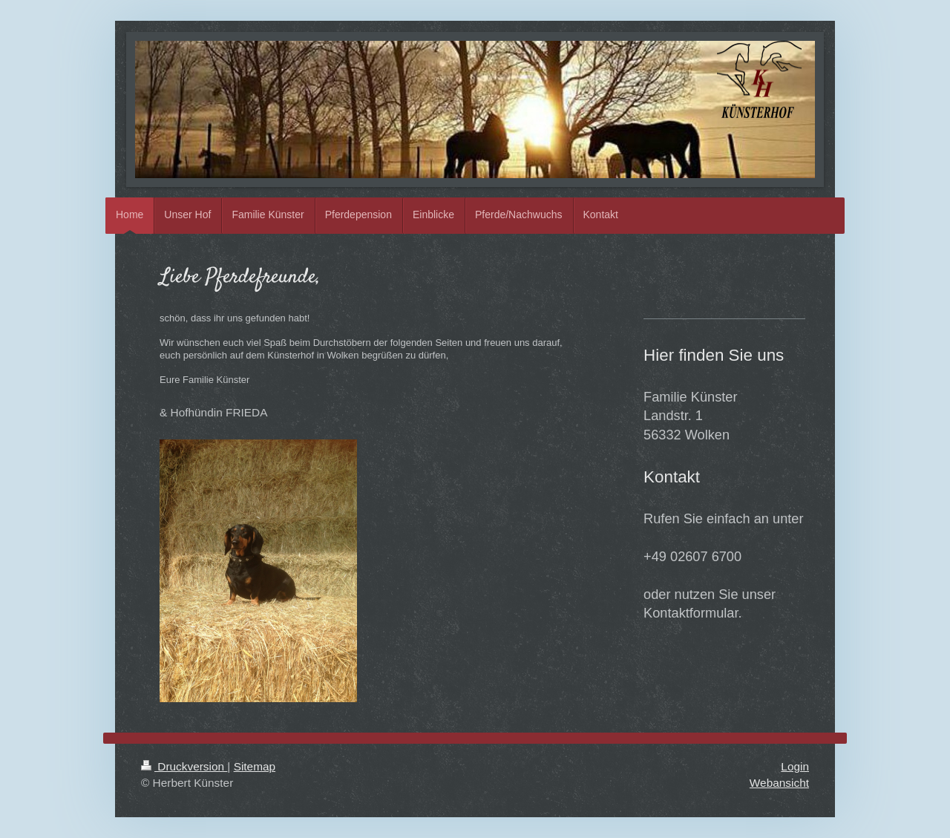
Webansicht (779, 782)
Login (795, 766)
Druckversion (184, 766)
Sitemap (254, 766)
